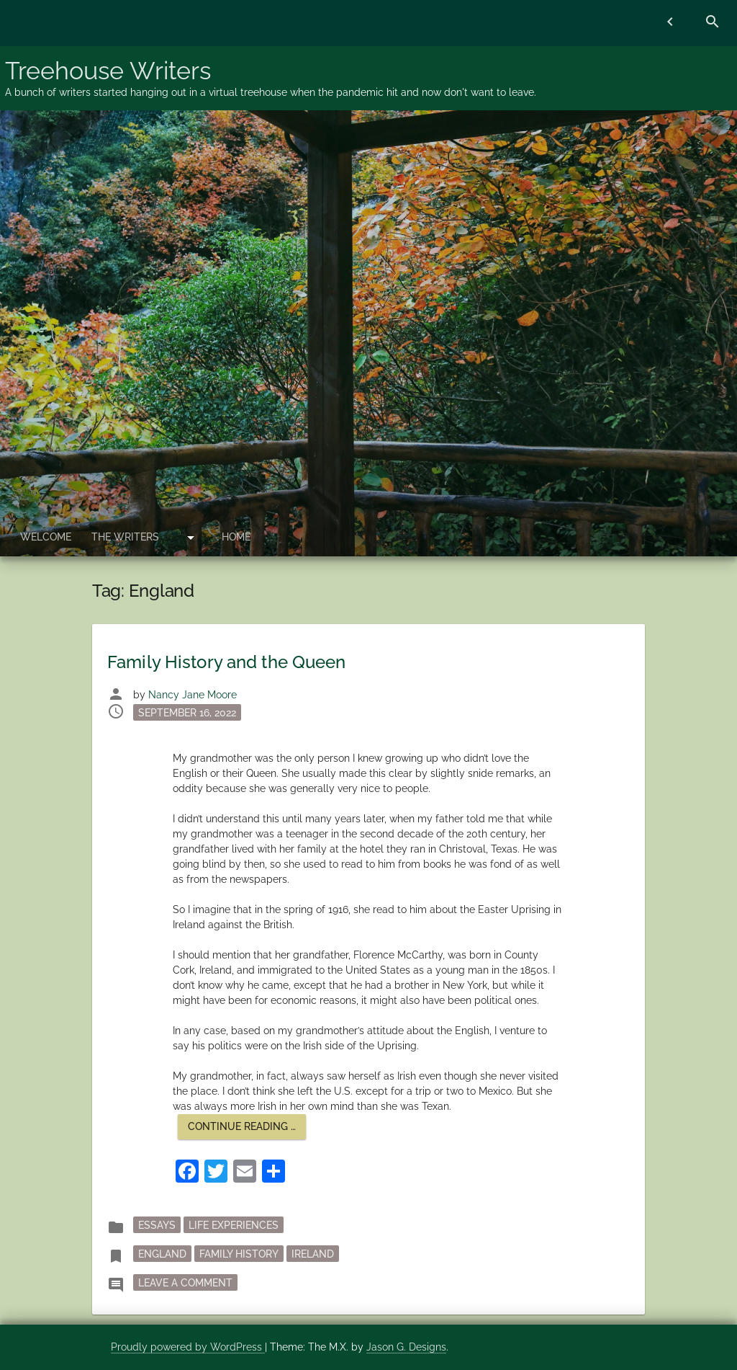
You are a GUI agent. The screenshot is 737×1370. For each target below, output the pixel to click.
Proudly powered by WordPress (188, 1347)
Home (236, 537)
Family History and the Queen (226, 661)
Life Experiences (234, 1224)
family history (239, 1253)
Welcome (45, 537)
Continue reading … (247, 1129)
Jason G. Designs (406, 1347)
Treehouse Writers (108, 70)
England (162, 1253)
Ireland (312, 1253)
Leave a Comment (188, 1281)
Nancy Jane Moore (192, 694)
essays (157, 1224)
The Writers (125, 537)
